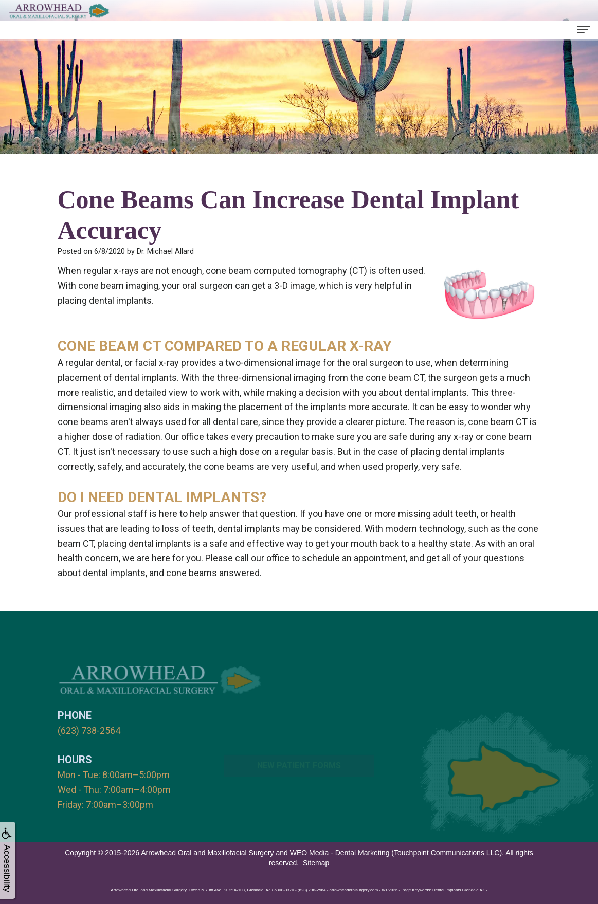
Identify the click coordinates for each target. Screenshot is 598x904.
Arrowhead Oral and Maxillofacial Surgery (207, 852)
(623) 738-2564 (89, 730)
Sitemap (316, 863)
